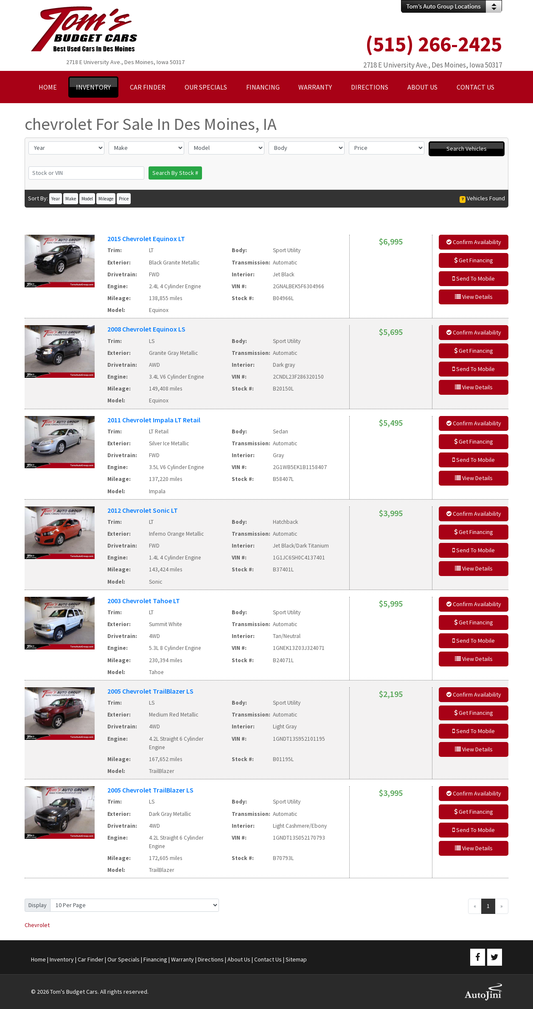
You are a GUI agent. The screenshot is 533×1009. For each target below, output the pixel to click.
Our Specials (123, 959)
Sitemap (296, 959)
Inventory (62, 959)
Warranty (182, 959)
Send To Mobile (473, 278)
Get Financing (473, 260)
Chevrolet (37, 925)
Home (38, 959)
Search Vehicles (466, 148)
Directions (211, 959)
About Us (238, 959)
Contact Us (268, 959)
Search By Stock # (175, 173)
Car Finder (91, 959)
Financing (155, 959)
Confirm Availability (473, 242)
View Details (474, 297)
